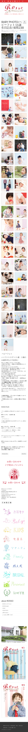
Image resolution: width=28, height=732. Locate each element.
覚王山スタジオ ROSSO (11, 31)
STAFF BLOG (5, 610)
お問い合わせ (5, 612)
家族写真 (4, 31)
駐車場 (2, 498)
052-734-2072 (5, 493)
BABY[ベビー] (8, 30)
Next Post (24, 453)
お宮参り (12, 30)
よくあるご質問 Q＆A (7, 614)
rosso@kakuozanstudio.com (9, 494)
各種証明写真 (22, 30)
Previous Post (5, 453)
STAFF (3, 608)
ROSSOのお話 (5, 606)
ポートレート (17, 30)
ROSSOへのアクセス (6, 604)
